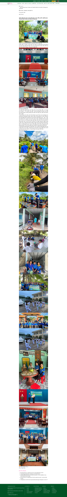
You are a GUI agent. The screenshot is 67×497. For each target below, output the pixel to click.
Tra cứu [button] (45, 1)
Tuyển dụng (53, 489)
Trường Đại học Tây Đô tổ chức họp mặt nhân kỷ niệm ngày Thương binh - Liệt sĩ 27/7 (34, 479)
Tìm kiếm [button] (49, 1)
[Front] (10, 3)
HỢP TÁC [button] (45, 3)
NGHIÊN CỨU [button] (34, 3)
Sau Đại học (45, 489)
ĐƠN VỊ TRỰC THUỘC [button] (51, 3)
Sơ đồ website (54, 492)
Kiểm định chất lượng (46, 492)
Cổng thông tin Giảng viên (38, 489)
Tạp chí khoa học (54, 491)
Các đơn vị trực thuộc (30, 491)
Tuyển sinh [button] (34, 1)
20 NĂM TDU (53, 1)
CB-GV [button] (42, 1)
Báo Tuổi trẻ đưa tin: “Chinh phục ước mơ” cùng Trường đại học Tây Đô (31, 472)
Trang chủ (21, 6)
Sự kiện (28, 490)
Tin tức (28, 489)
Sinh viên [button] (38, 1)
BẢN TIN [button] (26, 3)
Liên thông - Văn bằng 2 (47, 490)
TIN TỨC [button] (23, 3)
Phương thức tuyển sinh (47, 491)
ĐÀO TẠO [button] (29, 3)
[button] (57, 1)
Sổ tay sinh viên (54, 490)
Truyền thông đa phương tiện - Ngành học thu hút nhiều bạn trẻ (30, 473)
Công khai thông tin (29, 492)
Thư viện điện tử (37, 491)
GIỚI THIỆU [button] (19, 3)
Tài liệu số (36, 492)
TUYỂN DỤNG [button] (57, 3)
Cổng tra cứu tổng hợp (38, 490)
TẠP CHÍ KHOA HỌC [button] (40, 3)
